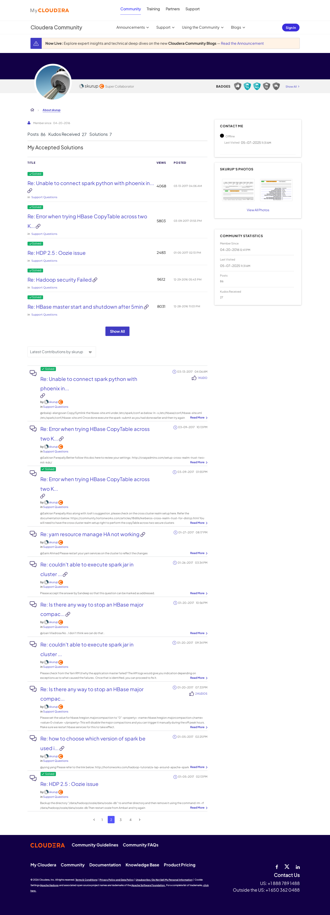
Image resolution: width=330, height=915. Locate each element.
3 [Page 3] (121, 820)
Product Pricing (179, 864)
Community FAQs (140, 844)
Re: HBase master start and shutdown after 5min (86, 306)
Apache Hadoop (49, 885)
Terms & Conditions (86, 879)
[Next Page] (140, 820)
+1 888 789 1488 (284, 883)
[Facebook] (276, 866)
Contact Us (287, 875)
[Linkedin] (298, 866)
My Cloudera (43, 864)
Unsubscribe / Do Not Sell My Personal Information (164, 879)
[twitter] (286, 866)
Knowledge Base (142, 864)
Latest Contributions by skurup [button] (56, 351)
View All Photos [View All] (258, 210)
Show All (117, 331)
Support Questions (44, 197)
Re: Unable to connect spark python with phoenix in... (91, 183)
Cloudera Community (56, 27)
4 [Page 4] (130, 820)
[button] (238, 190)
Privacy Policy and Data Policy (116, 879)
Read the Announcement (242, 43)
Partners (173, 8)
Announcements (130, 27)
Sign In (291, 27)
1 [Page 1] (102, 820)
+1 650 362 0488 (283, 890)
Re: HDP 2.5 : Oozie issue (57, 253)
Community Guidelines (95, 844)
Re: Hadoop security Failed (60, 279)
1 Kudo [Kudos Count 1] (202, 378)
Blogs (236, 27)
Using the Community (201, 27)
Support (192, 8)
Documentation (105, 864)
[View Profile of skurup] (53, 402)
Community (130, 8)
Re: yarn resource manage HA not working (90, 534)
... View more (198, 418)
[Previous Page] (94, 820)
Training (153, 8)
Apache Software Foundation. (148, 885)
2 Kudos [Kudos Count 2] (201, 693)
